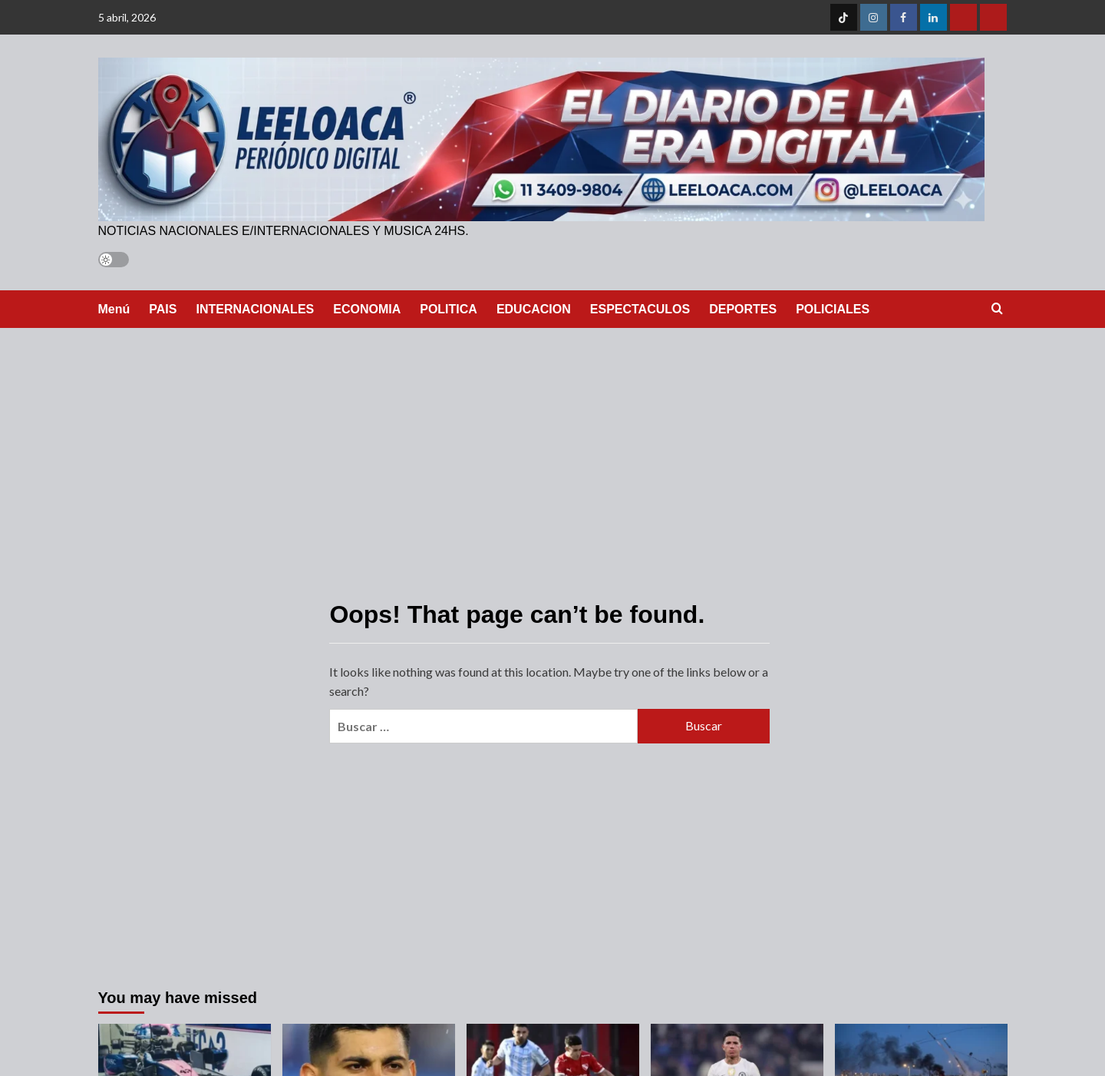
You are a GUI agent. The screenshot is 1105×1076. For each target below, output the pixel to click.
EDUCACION (533, 309)
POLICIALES (832, 309)
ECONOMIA (367, 309)
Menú (114, 309)
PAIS (162, 309)
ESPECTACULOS (640, 309)
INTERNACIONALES (255, 309)
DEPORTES (743, 309)
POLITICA (448, 309)
